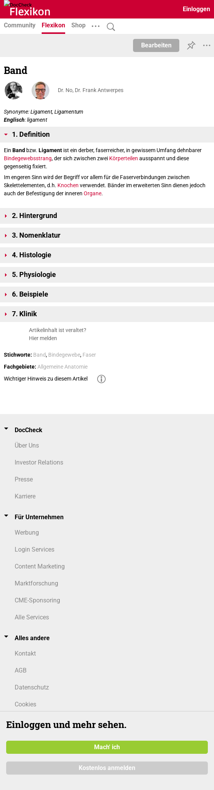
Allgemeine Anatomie (62, 367)
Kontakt (25, 653)
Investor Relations (39, 462)
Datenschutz (32, 687)
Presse (24, 479)
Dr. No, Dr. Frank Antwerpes (90, 90)
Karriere (25, 496)
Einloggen (196, 9)
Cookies (25, 704)
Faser (89, 355)
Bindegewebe (64, 355)
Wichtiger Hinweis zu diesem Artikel (46, 379)
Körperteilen (123, 158)
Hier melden (43, 338)
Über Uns (27, 445)
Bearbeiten (156, 45)
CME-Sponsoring (37, 600)
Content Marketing (40, 566)
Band (39, 355)
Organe (92, 193)
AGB (21, 670)
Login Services (34, 549)
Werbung (27, 532)
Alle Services (32, 617)
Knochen (68, 185)
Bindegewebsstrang (28, 158)
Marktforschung (36, 583)
